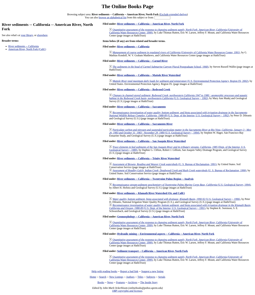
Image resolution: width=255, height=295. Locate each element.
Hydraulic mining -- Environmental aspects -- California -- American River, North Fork (165, 233)
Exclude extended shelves (173, 14)
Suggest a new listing (152, 271)
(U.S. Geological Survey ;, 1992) (178, 97)
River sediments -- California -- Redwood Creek (143, 89)
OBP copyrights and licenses (127, 290)
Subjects (150, 276)
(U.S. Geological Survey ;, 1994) (180, 131)
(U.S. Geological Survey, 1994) (181, 184)
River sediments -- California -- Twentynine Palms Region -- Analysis (155, 178)
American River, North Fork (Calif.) (27, 49)
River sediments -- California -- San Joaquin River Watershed (151, 141)
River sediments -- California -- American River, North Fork (150, 23)
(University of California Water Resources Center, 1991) (176, 52)
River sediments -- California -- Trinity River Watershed (148, 158)
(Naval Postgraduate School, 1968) (160, 66)
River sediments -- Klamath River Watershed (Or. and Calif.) (151, 193)
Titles (140, 276)
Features (120, 282)
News (110, 282)
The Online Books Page (127, 6)
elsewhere (42, 35)
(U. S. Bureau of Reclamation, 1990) (179, 170)
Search (102, 276)
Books (100, 282)
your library (27, 35)
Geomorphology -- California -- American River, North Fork (150, 216)
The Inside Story (149, 282)
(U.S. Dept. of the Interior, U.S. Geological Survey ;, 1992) (178, 114)
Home (93, 276)
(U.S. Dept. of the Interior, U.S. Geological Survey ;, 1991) (180, 207)
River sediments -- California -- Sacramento (141, 106)
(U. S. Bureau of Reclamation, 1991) (164, 164)
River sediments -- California (23, 46)
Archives (132, 282)
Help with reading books (104, 271)
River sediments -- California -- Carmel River (142, 60)
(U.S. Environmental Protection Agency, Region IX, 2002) (180, 81)
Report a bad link (129, 271)
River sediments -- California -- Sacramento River (145, 124)
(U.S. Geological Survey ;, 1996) (176, 199)
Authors (130, 276)
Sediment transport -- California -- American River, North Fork (152, 251)
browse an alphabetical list (112, 17)
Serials (161, 276)
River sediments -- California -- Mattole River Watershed (149, 75)
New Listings (116, 276)
